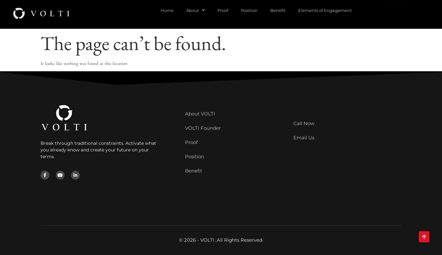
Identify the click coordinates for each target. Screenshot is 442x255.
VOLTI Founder (203, 114)
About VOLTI (200, 99)
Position (194, 142)
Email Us (303, 132)
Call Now (303, 117)
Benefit (193, 156)
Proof (191, 128)
